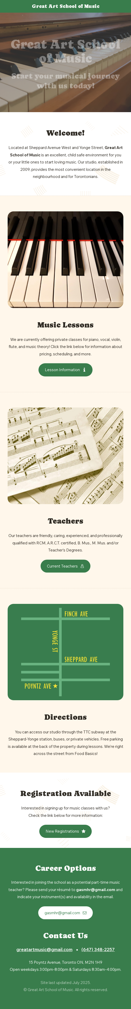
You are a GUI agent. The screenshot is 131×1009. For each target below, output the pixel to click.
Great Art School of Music (65, 6)
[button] (65, 369)
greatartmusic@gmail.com (44, 949)
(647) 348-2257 (98, 949)
